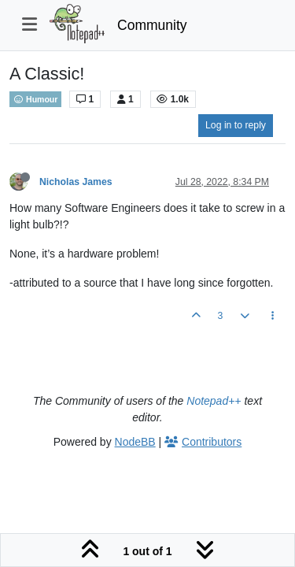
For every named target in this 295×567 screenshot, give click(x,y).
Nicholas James (75, 181)
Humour (35, 99)
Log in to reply (235, 125)
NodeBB (135, 441)
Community (152, 25)
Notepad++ (213, 401)
